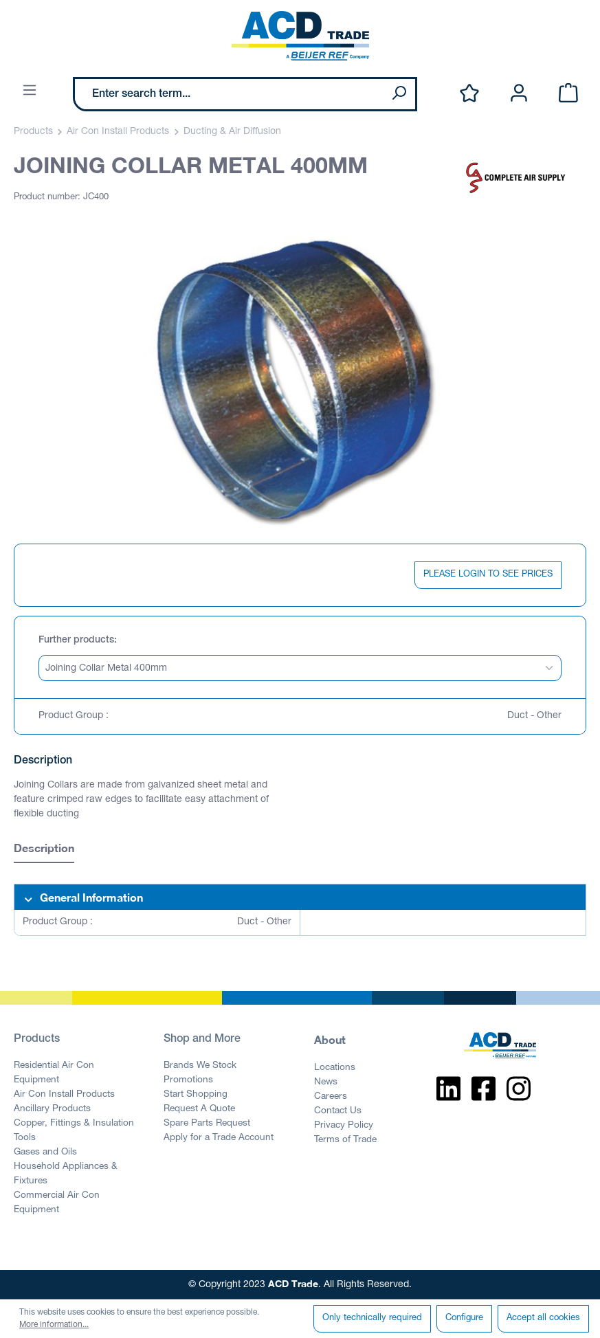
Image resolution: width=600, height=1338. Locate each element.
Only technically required (372, 1318)
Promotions (188, 1080)
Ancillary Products (52, 1109)
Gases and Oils (45, 1152)
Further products (76, 640)
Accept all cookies (543, 1318)
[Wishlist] (469, 94)
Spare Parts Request (207, 1123)
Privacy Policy (343, 1125)
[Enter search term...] (229, 94)
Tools (25, 1138)
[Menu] (29, 91)
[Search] (398, 94)
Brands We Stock (200, 1066)
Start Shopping (195, 1095)
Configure (464, 1318)
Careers (330, 1097)
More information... (54, 1325)
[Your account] (519, 94)
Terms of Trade (345, 1140)
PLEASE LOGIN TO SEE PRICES (488, 574)
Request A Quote (199, 1109)
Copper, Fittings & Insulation (74, 1123)
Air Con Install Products (64, 1095)
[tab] (44, 849)
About (330, 1039)
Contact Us (338, 1111)
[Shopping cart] (568, 94)
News (325, 1082)
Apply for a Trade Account (219, 1138)
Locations (334, 1068)
